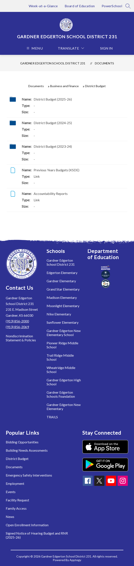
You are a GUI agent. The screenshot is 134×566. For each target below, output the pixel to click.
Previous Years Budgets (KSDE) (56, 170)
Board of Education (80, 6)
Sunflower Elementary (62, 322)
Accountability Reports (51, 194)
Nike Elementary (59, 314)
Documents (104, 63)
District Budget (17, 459)
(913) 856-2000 (17, 321)
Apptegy (75, 560)
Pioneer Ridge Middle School (62, 345)
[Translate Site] (71, 48)
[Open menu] (34, 48)
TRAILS (52, 417)
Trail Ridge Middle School (60, 357)
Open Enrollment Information (27, 525)
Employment (15, 483)
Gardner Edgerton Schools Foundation (61, 394)
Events (11, 492)
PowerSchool (112, 6)
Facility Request (17, 500)
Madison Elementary (62, 297)
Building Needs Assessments (27, 450)
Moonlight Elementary (63, 306)
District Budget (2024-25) (53, 123)
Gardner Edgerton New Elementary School (64, 333)
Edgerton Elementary (62, 273)
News (10, 517)
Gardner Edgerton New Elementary (64, 407)
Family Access (16, 508)
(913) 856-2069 (17, 327)
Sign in (104, 48)
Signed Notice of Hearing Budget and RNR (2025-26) (37, 535)
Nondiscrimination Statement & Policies (21, 338)
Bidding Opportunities (22, 442)
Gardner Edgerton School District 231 (52, 63)
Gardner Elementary (61, 281)
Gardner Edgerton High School (64, 382)
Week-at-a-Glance (43, 6)
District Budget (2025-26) (53, 99)
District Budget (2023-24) (53, 146)
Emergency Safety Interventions (29, 475)
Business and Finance (64, 86)
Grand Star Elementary (63, 289)
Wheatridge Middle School (61, 370)
